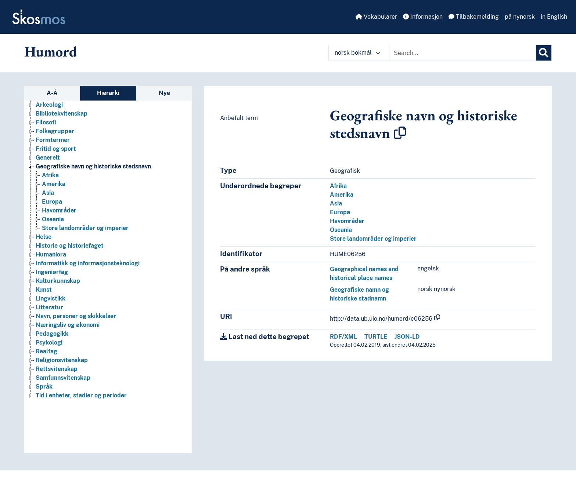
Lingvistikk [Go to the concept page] (50, 298)
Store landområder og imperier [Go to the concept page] (85, 228)
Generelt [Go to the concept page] (48, 157)
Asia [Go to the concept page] (48, 192)
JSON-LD (407, 336)
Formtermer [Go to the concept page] (53, 139)
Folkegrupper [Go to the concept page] (55, 131)
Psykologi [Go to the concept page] (49, 342)
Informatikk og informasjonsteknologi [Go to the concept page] (88, 263)
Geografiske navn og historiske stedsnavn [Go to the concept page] (93, 166)
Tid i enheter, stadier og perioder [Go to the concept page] (81, 395)
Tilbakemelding (474, 16)
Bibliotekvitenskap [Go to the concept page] (61, 113)
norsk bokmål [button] (357, 52)
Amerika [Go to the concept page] (53, 184)
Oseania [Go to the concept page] (53, 219)
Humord (50, 51)
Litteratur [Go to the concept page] (49, 307)
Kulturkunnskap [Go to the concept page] (58, 280)
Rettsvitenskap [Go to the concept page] (57, 368)
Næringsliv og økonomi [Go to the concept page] (68, 324)
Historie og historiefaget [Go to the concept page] (70, 245)
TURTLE (375, 336)
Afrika (338, 185)
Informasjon (423, 16)
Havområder (347, 221)
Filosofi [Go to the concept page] (46, 122)
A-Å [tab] (52, 93)
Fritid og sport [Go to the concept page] (56, 148)
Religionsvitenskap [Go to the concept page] (62, 360)
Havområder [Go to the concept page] (59, 210)
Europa (340, 212)
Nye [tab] (164, 93)
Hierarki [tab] (108, 93)
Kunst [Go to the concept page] (44, 289)
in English (554, 16)
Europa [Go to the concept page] (52, 201)
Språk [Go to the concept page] (44, 386)
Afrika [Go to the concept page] (50, 175)
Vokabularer (376, 16)
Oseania (341, 229)
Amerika (341, 194)
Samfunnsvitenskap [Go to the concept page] (63, 377)
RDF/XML (343, 336)
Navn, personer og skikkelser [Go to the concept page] (76, 316)
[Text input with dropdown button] (462, 53)
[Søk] (544, 53)
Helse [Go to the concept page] (43, 236)
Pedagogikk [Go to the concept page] (52, 333)
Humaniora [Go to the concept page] (51, 254)
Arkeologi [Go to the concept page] (49, 104)
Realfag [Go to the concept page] (46, 351)
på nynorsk (520, 16)
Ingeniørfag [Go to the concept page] (52, 272)
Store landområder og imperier (373, 238)
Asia (336, 203)
